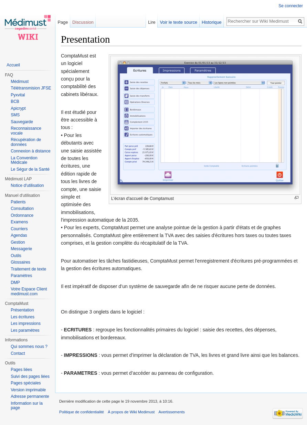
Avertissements (172, 412)
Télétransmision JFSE (31, 88)
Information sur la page (27, 406)
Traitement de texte (28, 269)
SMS (15, 115)
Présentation (22, 310)
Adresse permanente (30, 396)
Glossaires (20, 262)
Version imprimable (28, 389)
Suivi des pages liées (30, 376)
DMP (15, 282)
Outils (16, 255)
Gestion (18, 242)
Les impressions (26, 323)
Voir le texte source (178, 22)
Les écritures (22, 317)
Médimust (20, 81)
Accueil (13, 65)
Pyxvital (18, 95)
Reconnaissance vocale (26, 131)
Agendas (19, 235)
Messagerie (21, 248)
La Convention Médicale (24, 160)
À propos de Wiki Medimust (131, 412)
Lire (151, 22)
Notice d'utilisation (27, 185)
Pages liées (21, 369)
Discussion (83, 22)
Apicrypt (18, 108)
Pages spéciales (26, 383)
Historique (212, 22)
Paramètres (21, 275)
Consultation (22, 208)
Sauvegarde (22, 121)
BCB (15, 101)
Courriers (19, 228)
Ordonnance (22, 215)
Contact (18, 353)
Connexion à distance (30, 151)
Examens (19, 222)
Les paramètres (25, 330)
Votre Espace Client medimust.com (29, 291)
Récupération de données (26, 142)
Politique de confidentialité (81, 412)
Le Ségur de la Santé (30, 169)
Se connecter (290, 5)
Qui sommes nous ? (29, 346)
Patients (18, 202)
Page (62, 22)
